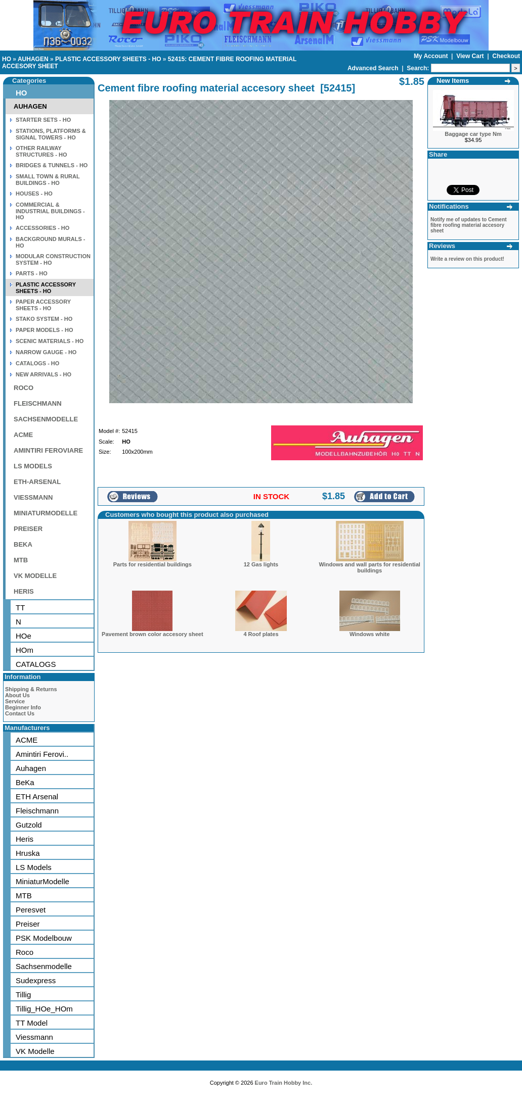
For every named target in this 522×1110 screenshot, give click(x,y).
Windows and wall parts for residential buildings (369, 567)
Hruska (28, 853)
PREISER (28, 529)
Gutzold (29, 825)
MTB (21, 560)
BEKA (23, 544)
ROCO (23, 388)
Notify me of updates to (468, 225)
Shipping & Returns (31, 689)
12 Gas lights (261, 564)
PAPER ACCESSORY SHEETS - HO (43, 305)
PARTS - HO (32, 273)
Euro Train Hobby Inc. (284, 1083)
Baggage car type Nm (473, 134)
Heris (24, 839)
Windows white (369, 634)
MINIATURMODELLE (45, 513)
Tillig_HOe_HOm (44, 1008)
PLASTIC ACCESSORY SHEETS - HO (108, 59)
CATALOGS (36, 664)
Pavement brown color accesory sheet (152, 634)
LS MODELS (33, 466)
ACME (23, 435)
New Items (453, 80)
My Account (432, 56)
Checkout (506, 56)
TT (20, 607)
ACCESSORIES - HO (42, 228)
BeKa (25, 782)
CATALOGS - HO (37, 363)
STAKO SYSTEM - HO (44, 319)
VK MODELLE (35, 576)
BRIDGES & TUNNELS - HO (52, 165)
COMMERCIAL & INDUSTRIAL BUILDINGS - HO (50, 211)
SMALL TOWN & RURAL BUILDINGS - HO (48, 179)
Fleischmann (37, 810)
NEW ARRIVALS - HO (43, 374)
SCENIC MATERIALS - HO (49, 341)
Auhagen (31, 768)
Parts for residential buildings (152, 564)
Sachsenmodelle (44, 966)
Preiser (28, 924)
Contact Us (19, 713)
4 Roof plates (260, 634)
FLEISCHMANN (38, 403)
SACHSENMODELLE (46, 419)
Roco (24, 952)
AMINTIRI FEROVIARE (48, 450)
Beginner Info (23, 707)
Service (15, 701)
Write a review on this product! (467, 259)
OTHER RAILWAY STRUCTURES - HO (41, 151)
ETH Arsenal (37, 796)
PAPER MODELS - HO (44, 330)
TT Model (32, 1023)
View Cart (471, 56)
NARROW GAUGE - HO (46, 352)
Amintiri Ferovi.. (42, 754)
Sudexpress (36, 980)
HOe (23, 636)
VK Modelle (35, 1051)
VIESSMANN (33, 497)
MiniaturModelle (42, 881)
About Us (17, 695)
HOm (24, 650)
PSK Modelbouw (44, 938)
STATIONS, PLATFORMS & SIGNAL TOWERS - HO (51, 134)
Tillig (23, 994)
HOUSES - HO (34, 193)
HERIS (24, 591)
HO (6, 59)
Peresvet (31, 909)
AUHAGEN (33, 59)
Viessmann (34, 1037)
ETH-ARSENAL (37, 482)
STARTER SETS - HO (43, 120)
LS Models (34, 867)
